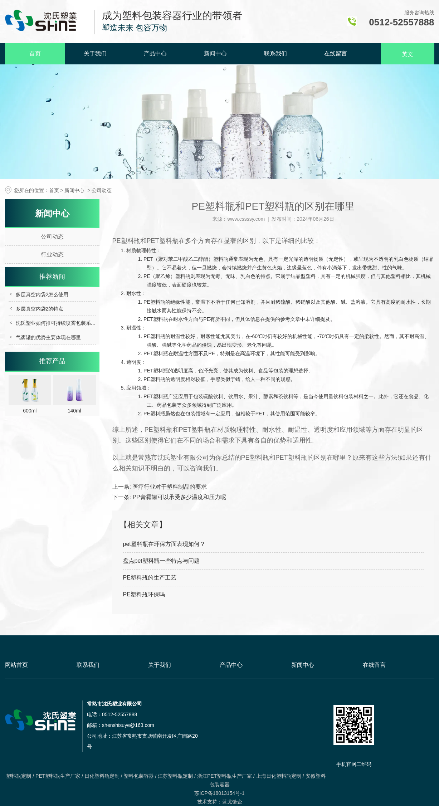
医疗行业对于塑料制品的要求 (169, 487)
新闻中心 (215, 53)
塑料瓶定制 (18, 776)
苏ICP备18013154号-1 (219, 793)
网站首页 (16, 665)
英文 (407, 54)
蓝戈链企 (232, 802)
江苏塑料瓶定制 (175, 776)
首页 (35, 53)
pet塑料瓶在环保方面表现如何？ (164, 544)
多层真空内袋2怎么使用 (42, 294)
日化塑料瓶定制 (101, 776)
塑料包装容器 (139, 776)
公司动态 (52, 237)
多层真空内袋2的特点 (40, 309)
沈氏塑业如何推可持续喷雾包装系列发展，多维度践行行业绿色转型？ (93, 323)
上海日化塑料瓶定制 (278, 776)
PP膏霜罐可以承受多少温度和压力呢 (178, 497)
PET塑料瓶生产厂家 (57, 776)
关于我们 (95, 53)
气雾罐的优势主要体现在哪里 (48, 337)
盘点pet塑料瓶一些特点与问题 (161, 561)
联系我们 (275, 53)
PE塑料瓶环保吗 (144, 594)
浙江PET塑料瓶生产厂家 (224, 776)
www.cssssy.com (246, 219)
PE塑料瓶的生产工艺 (149, 578)
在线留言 (335, 53)
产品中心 (155, 53)
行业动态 (52, 254)
